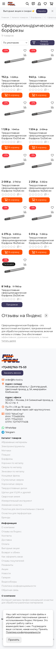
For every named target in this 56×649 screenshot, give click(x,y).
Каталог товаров (20, 17)
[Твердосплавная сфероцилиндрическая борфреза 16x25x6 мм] (42, 166)
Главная (5, 17)
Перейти (42, 11)
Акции (4, 569)
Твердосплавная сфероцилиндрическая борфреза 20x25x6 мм (41, 240)
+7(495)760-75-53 (13, 367)
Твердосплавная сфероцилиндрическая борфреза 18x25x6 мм (13, 240)
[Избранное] (45, 3)
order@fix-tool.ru (14, 379)
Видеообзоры (9, 581)
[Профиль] (39, 3)
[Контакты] (33, 3)
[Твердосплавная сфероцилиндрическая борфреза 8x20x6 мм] (42, 61)
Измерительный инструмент (16, 500)
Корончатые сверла (12, 484)
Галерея (5, 577)
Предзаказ (12, 304)
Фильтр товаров (41, 42)
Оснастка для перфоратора (16, 513)
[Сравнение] (25, 55)
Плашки (5, 454)
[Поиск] (27, 3)
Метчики (6, 450)
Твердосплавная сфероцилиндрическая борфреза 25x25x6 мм (13, 293)
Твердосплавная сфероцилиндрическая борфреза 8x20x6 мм (41, 83)
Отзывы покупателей (12, 561)
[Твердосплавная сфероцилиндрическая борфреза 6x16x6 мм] (14, 61)
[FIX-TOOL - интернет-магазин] (11, 4)
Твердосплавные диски (14, 488)
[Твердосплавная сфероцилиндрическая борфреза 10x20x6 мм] (14, 114)
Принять (13, 639)
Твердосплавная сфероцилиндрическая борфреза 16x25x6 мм (41, 188)
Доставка (6, 540)
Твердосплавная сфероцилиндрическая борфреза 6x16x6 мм (13, 83)
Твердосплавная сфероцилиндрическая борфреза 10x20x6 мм (13, 136)
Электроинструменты (13, 446)
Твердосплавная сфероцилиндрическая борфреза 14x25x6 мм (13, 188)
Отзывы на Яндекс (24, 315)
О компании (7, 527)
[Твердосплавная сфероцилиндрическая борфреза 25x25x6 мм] (14, 271)
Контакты (6, 535)
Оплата (5, 544)
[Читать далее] (8, 341)
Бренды (5, 517)
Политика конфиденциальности (18, 586)
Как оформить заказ (12, 556)
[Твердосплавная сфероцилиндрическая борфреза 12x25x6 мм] (42, 114)
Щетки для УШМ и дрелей (16, 492)
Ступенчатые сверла (12, 480)
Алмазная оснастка (11, 505)
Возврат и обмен (10, 552)
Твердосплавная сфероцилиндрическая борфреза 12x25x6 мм (41, 136)
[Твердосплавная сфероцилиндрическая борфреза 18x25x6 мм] (14, 218)
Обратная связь (9, 590)
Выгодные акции (10, 548)
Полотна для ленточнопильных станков (22, 509)
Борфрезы (36, 17)
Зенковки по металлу (12, 471)
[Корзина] (51, 3)
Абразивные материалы (14, 442)
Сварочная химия (10, 496)
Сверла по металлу (11, 467)
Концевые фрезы (10, 475)
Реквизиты (7, 565)
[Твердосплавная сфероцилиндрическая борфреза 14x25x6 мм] (14, 166)
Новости (6, 573)
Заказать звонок (12, 373)
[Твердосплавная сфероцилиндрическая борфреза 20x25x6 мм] (42, 218)
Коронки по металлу (12, 463)
